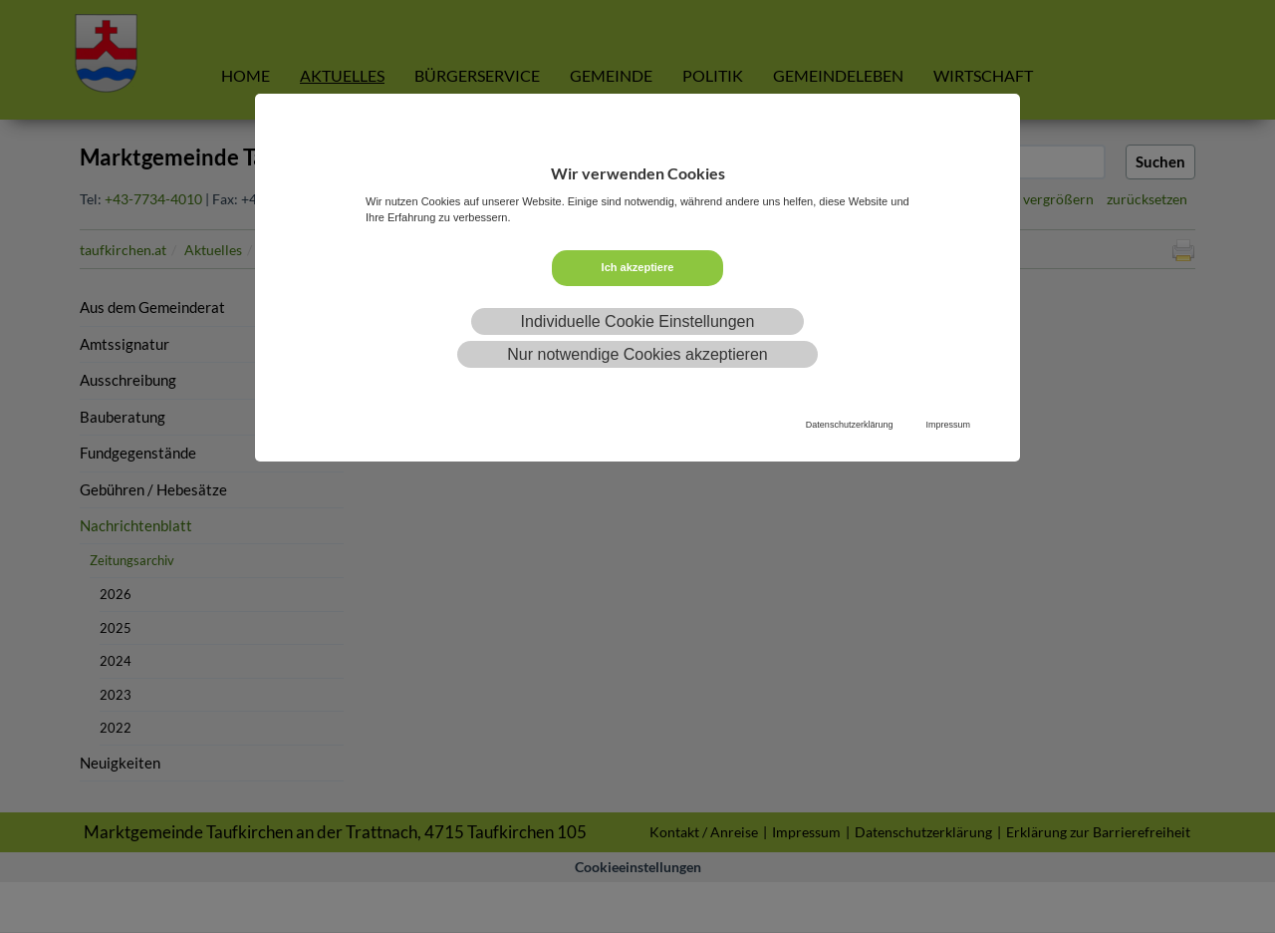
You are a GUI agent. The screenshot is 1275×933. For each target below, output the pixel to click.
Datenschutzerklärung (849, 425)
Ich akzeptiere (638, 267)
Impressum (947, 425)
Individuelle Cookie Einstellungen (638, 321)
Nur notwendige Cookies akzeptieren (637, 354)
